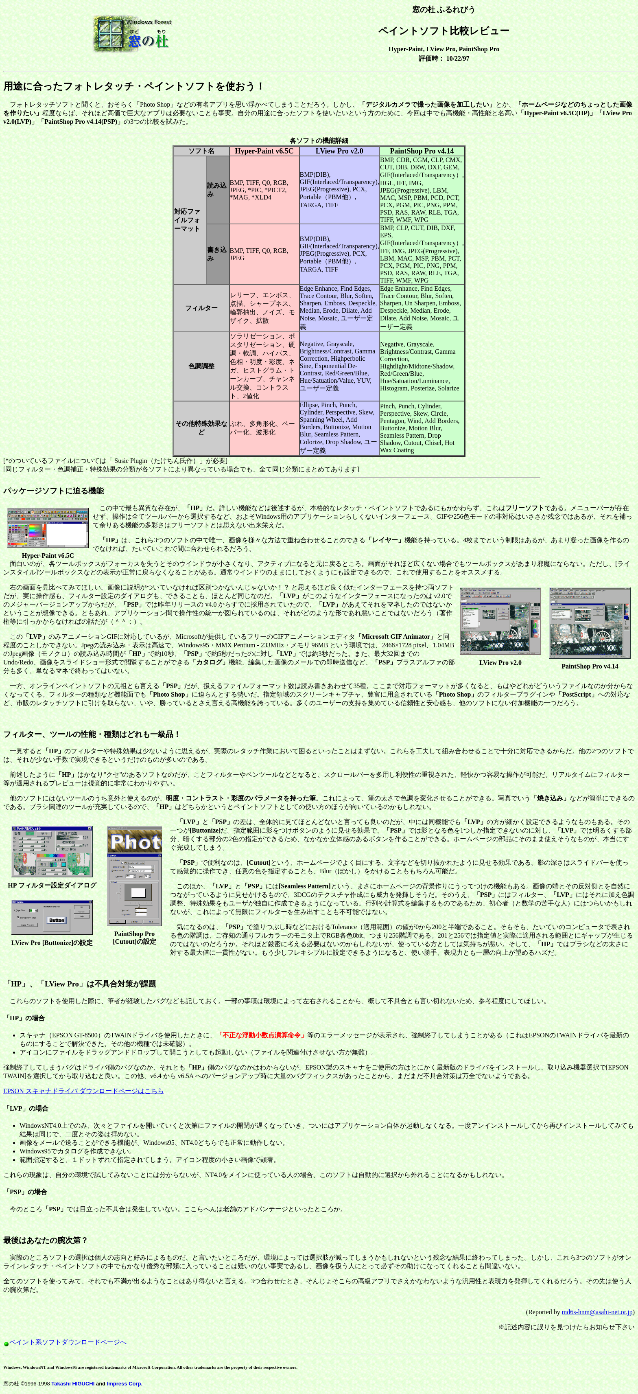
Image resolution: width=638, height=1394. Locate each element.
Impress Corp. (124, 1384)
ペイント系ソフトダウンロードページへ (68, 1342)
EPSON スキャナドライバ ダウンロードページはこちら (83, 1090)
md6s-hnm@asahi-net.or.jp (597, 1312)
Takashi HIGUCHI (72, 1384)
